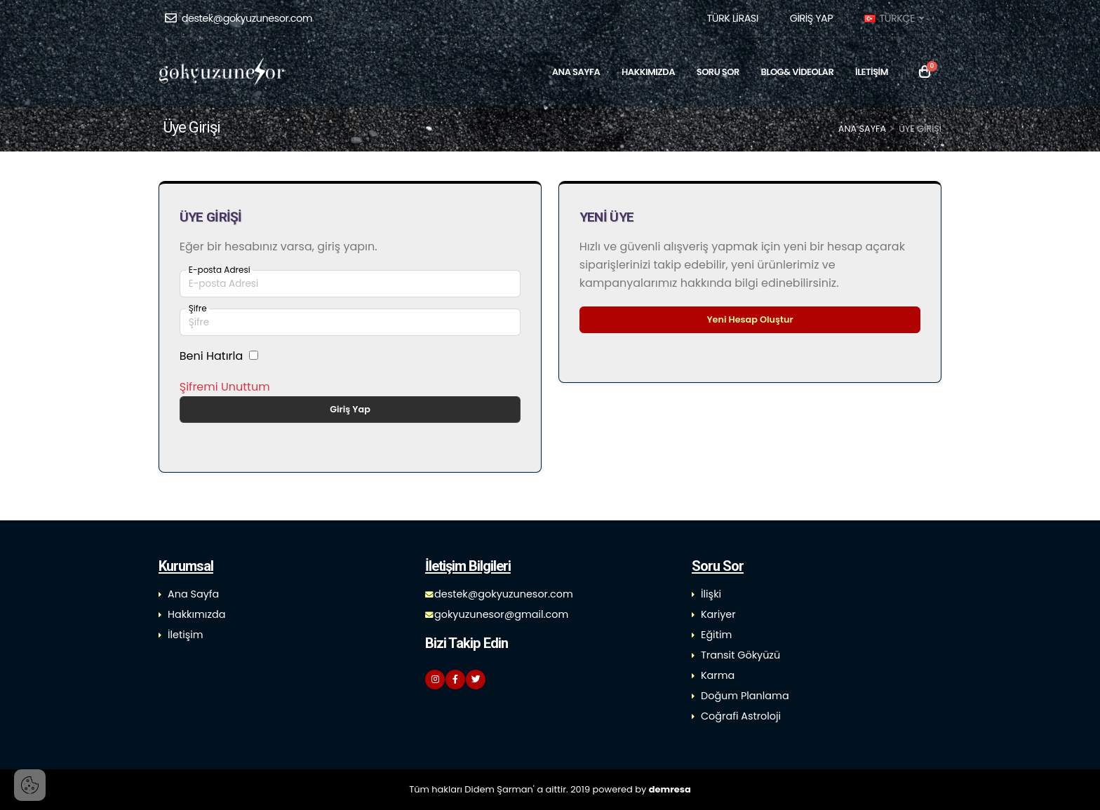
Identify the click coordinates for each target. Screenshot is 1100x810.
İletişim (185, 635)
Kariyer (718, 614)
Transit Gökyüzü (740, 655)
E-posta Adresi (219, 270)
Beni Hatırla (211, 356)
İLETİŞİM (871, 72)
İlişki (711, 594)
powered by (642, 789)
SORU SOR (718, 72)
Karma (718, 675)
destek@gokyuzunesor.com (238, 18)
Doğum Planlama (745, 696)
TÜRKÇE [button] (893, 18)
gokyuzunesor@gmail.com (501, 614)
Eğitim (716, 635)
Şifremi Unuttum (225, 387)
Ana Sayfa (862, 129)
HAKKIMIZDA (648, 72)
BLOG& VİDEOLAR (797, 72)
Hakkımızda (196, 614)
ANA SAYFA (576, 72)
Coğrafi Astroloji (741, 716)
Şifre (198, 308)
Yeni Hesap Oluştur (749, 319)
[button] (732, 18)
